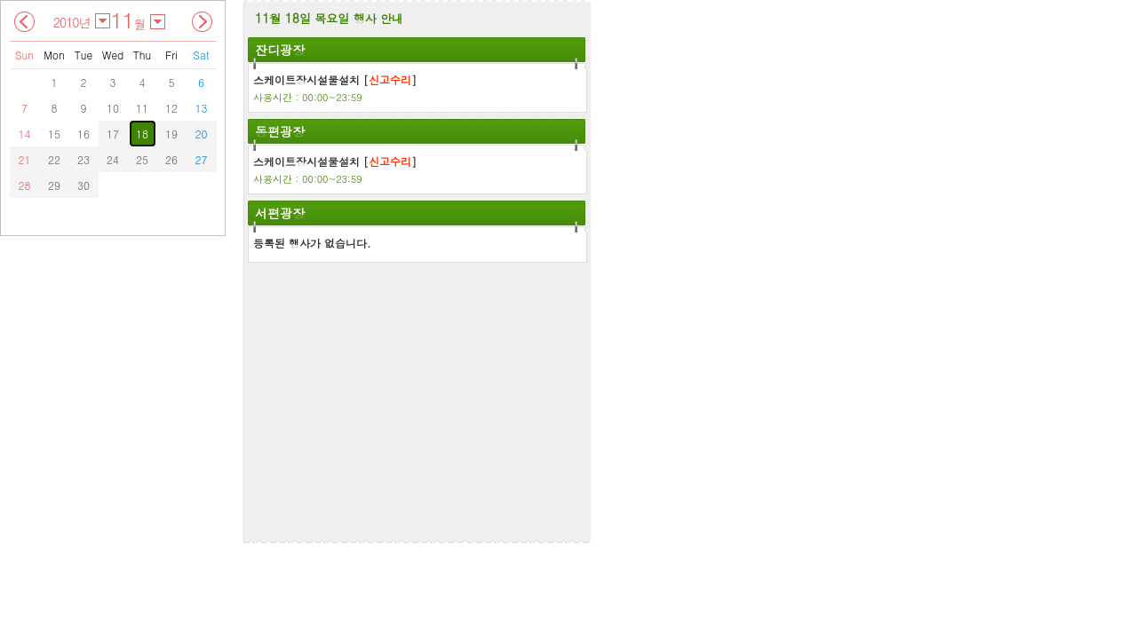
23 (83, 159)
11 (142, 107)
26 (171, 159)
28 (25, 185)
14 (25, 133)
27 (201, 159)
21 (25, 159)
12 (171, 107)
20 (201, 133)
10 (113, 107)
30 (83, 185)
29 (54, 185)
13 (201, 107)
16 (83, 133)
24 (113, 159)
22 (54, 159)
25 (142, 159)
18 (142, 133)
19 (171, 133)
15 (54, 133)
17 (113, 133)
